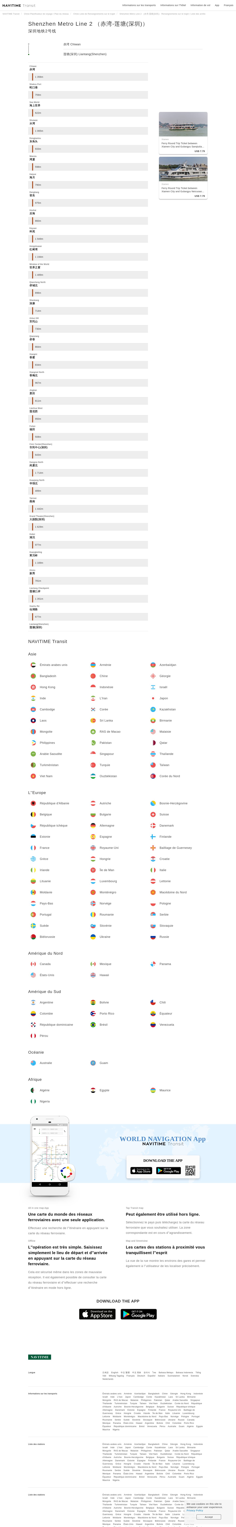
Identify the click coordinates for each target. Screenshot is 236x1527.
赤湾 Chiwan (72, 44)
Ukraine (172, 1420)
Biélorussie (160, 1420)
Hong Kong (185, 1394)
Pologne (185, 1416)
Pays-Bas (163, 1416)
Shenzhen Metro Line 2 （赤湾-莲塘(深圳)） (88, 24)
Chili (168, 1423)
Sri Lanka (180, 1397)
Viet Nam (153, 1403)
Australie (172, 1426)
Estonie (131, 1410)
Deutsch (141, 1376)
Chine (165, 1394)
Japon (128, 1397)
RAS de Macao (121, 1400)
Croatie (137, 1413)
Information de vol (200, 5)
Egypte (199, 1426)
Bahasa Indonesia (184, 1372)
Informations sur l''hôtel (173, 5)
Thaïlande (107, 1403)
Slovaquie (147, 1420)
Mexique (106, 1423)
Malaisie (134, 1400)
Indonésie (198, 1394)
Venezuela (152, 1426)
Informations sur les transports (139, 5)
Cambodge (138, 1397)
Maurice (106, 1430)
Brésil (142, 1426)
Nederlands (107, 1379)
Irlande (146, 1413)
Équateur (106, 1426)
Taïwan (143, 1403)
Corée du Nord (182, 1403)
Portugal (196, 1416)
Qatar (167, 1400)
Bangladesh (153, 1394)
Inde (112, 1397)
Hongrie (127, 1413)
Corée (149, 1397)
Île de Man (158, 1413)
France (162, 1410)
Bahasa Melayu (166, 1372)
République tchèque (185, 1407)
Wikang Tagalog (116, 1376)
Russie (181, 1420)
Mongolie (106, 1400)
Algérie (190, 1426)
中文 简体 (136, 1372)
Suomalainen (174, 1376)
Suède (126, 1420)
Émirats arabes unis (111, 1394)
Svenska (195, 1376)
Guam (182, 1426)
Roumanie (107, 1420)
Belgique (150, 1407)
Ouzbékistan (166, 1403)
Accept (209, 1517)
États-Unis (128, 1423)
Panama (117, 1423)
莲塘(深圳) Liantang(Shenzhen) (85, 54)
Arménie (128, 1394)
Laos (170, 1397)
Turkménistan (121, 1403)
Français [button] (228, 5)
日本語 (105, 1372)
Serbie (118, 1420)
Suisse (170, 1407)
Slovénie (136, 1420)
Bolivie (160, 1423)
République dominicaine (125, 1426)
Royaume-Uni (174, 1410)
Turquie (133, 1403)
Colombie (176, 1423)
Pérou (162, 1426)
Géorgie (174, 1394)
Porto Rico (189, 1423)
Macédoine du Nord (147, 1416)
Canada (191, 1420)
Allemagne (107, 1410)
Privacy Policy (195, 1510)
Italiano (161, 1376)
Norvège (175, 1416)
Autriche (118, 1407)
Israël (105, 1397)
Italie (167, 1413)
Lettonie (106, 1416)
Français (131, 1376)
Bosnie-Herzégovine (133, 1407)
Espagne (141, 1410)
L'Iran (120, 1397)
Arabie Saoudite (180, 1400)
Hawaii (139, 1423)
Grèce (118, 1413)
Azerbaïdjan (140, 1394)
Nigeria (116, 1430)
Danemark (120, 1410)
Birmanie (191, 1397)
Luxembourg (188, 1413)
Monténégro (129, 1416)
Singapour (195, 1400)
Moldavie (117, 1416)
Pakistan (158, 1400)
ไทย (154, 1372)
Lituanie (176, 1413)
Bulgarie (161, 1407)
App (217, 5)
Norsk (185, 1376)
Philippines (146, 1400)
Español (151, 1376)
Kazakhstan (160, 1397)
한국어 (147, 1372)
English (114, 1372)
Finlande (152, 1410)
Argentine (149, 1423)
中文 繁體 (125, 1372)
